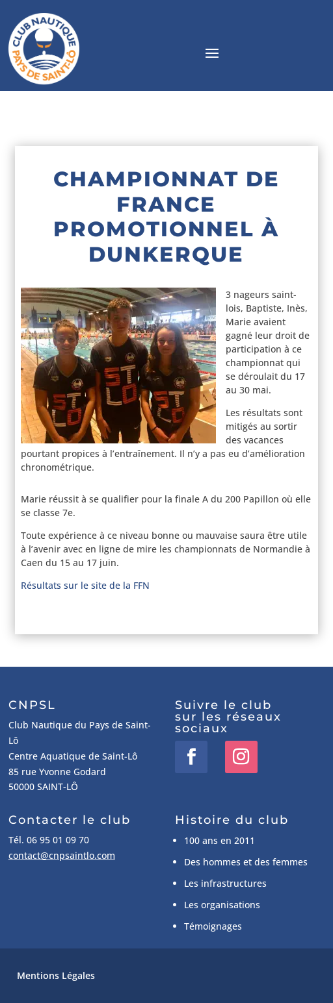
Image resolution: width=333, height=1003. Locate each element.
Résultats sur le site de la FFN (85, 585)
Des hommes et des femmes (246, 862)
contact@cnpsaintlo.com (61, 855)
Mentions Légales (56, 975)
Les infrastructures (225, 883)
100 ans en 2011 (219, 840)
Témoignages (213, 926)
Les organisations (222, 904)
